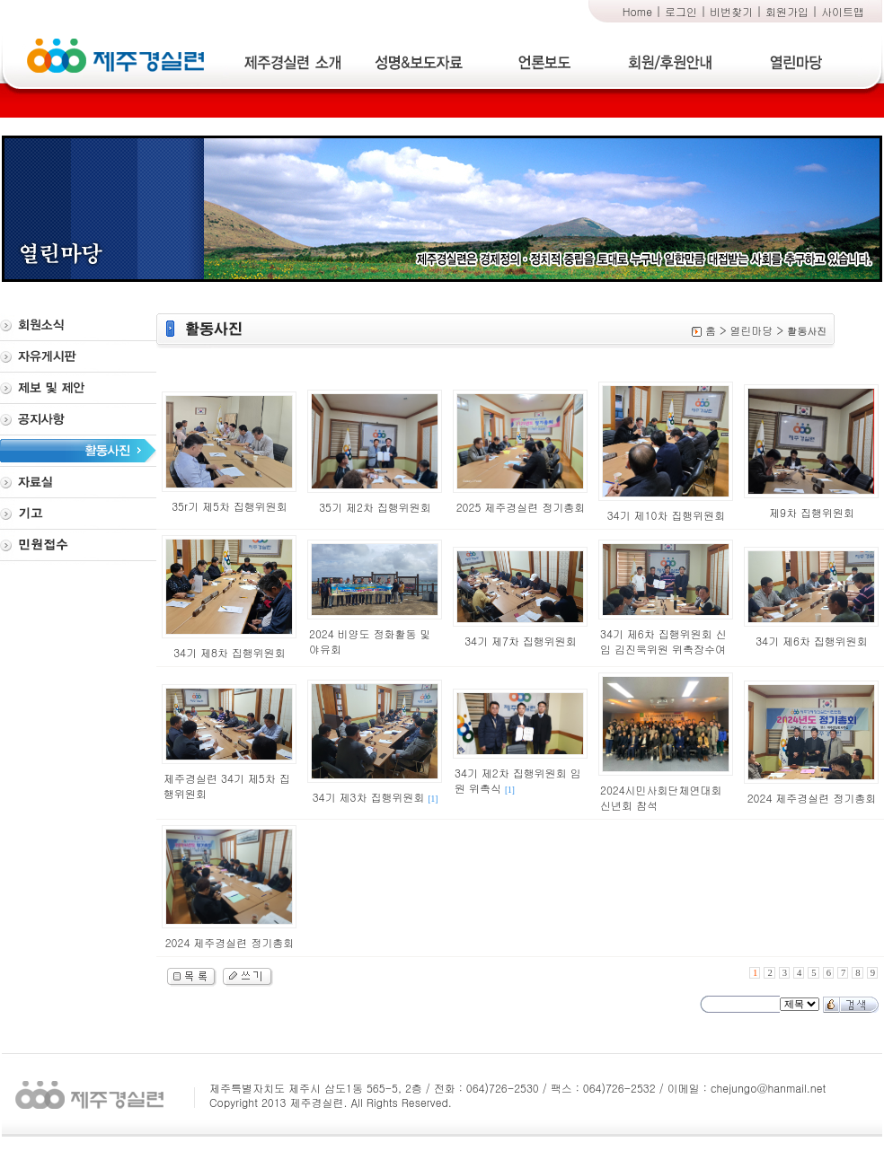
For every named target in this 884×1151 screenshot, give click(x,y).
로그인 (681, 11)
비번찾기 (731, 11)
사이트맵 (842, 11)
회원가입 (787, 11)
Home (637, 11)
